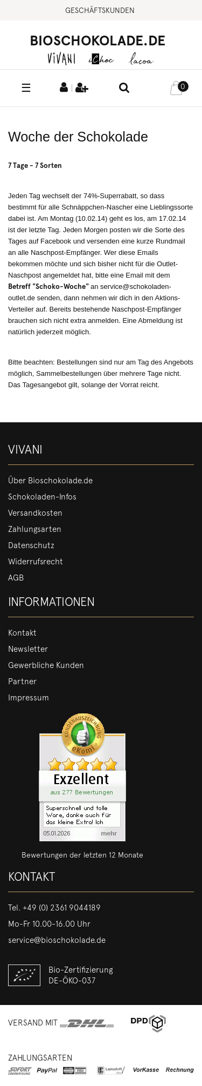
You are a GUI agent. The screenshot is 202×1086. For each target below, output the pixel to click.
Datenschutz (31, 545)
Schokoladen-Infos (42, 497)
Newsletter (28, 649)
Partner (22, 681)
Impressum (28, 698)
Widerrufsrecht (35, 561)
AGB (16, 578)
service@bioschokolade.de (57, 940)
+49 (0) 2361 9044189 (62, 908)
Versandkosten (35, 513)
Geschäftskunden (100, 10)
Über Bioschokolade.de (50, 480)
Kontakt (22, 633)
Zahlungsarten (34, 529)
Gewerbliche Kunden (46, 665)
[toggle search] (124, 88)
